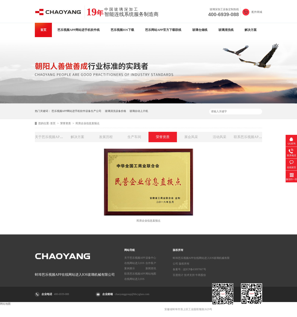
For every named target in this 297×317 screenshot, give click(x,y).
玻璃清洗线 (226, 29)
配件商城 (257, 12)
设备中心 (150, 257)
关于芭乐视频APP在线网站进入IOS (134, 260)
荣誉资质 (66, 123)
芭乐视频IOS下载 (122, 29)
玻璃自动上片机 (139, 111)
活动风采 (219, 137)
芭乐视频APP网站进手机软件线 (78, 29)
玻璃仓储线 (199, 29)
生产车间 (134, 137)
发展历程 (106, 137)
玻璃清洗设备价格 (115, 111)
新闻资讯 (150, 268)
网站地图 (150, 273)
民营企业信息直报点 (87, 123)
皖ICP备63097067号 (194, 269)
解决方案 (251, 29)
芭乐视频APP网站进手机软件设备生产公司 (77, 111)
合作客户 (150, 263)
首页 (43, 29)
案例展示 (129, 268)
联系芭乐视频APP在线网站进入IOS (134, 276)
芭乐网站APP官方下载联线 (163, 29)
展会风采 (191, 137)
